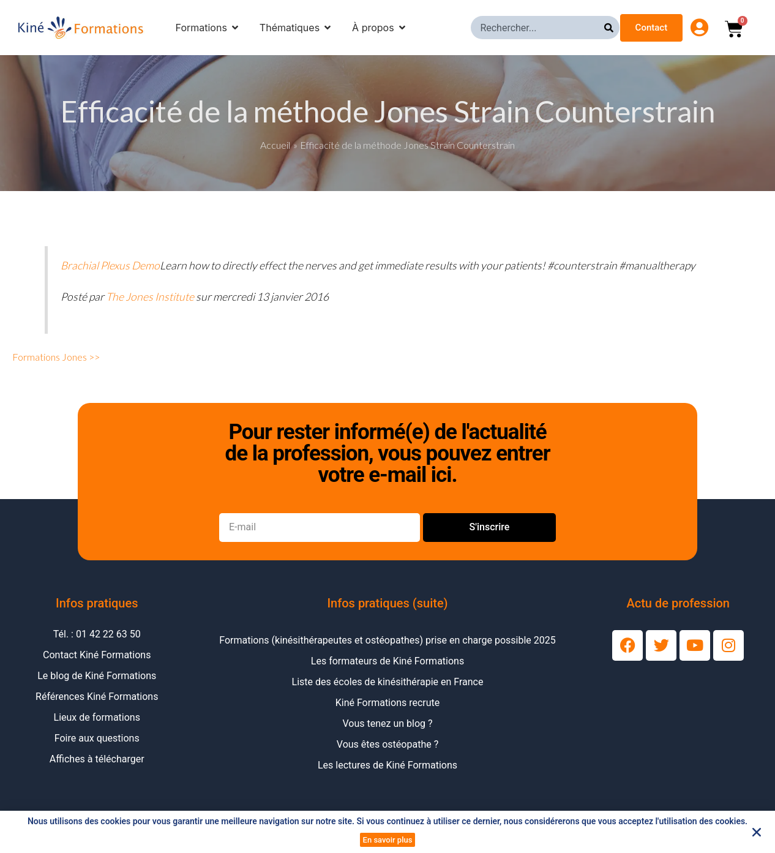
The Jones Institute (150, 296)
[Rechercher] (612, 27)
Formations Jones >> (56, 357)
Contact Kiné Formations (97, 655)
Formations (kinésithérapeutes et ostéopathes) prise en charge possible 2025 (387, 640)
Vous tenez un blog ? (387, 723)
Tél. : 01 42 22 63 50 (97, 634)
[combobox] (537, 27)
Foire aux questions (97, 738)
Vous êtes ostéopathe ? (387, 744)
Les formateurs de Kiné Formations (387, 661)
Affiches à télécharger (97, 759)
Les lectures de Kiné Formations (387, 765)
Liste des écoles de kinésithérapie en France (388, 682)
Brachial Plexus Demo (110, 265)
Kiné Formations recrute (387, 702)
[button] (757, 832)
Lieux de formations (97, 717)
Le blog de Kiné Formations (96, 676)
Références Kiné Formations (97, 696)
